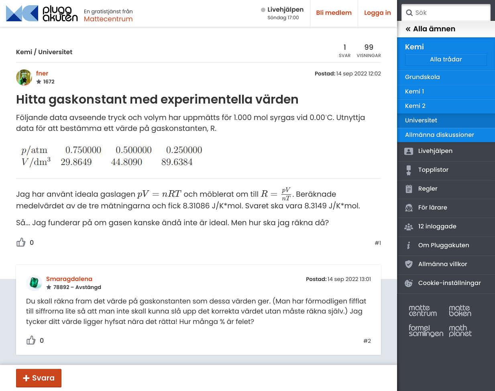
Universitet (55, 52)
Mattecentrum (108, 18)
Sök (409, 13)
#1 (378, 243)
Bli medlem (334, 13)
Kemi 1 (414, 92)
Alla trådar (446, 59)
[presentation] (159, 194)
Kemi (24, 52)
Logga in (377, 13)
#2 (367, 341)
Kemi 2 (415, 106)
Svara (43, 378)
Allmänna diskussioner (439, 135)
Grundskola (422, 77)
